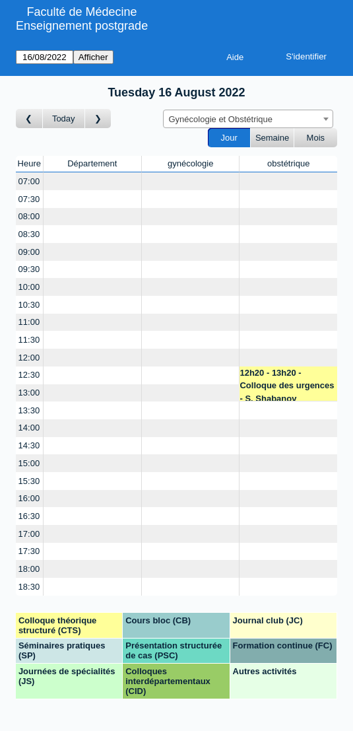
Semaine (272, 138)
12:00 (29, 358)
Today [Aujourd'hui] (63, 118)
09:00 (29, 252)
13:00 (29, 393)
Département (92, 163)
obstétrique (288, 163)
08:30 (29, 234)
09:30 (29, 269)
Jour (229, 138)
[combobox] (248, 119)
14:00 (29, 428)
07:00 (29, 181)
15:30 (29, 481)
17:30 (29, 551)
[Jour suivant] (98, 118)
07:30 (29, 199)
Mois (316, 138)
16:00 (29, 498)
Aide (234, 57)
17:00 (29, 534)
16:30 (29, 516)
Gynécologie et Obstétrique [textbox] (221, 119)
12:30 (29, 375)
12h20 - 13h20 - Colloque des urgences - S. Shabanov (287, 384)
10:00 (29, 287)
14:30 (29, 445)
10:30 (29, 305)
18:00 (29, 569)
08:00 (29, 216)
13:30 (29, 410)
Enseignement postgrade (82, 25)
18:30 (29, 587)
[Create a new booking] (92, 181)
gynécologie (190, 163)
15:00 (29, 463)
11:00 (29, 322)
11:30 (29, 340)
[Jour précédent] (29, 118)
